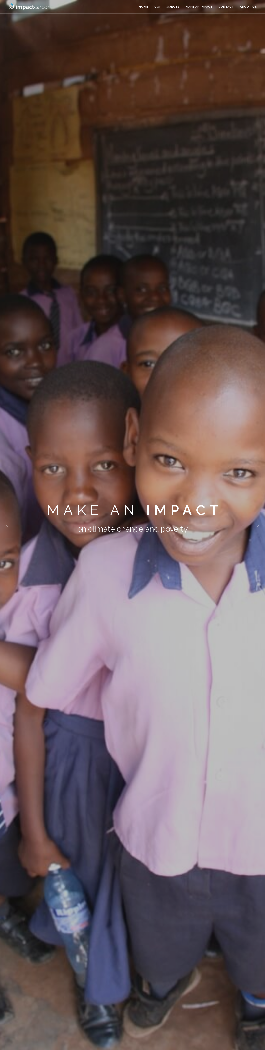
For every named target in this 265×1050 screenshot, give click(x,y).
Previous (7, 525)
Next (258, 525)
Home (143, 6)
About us (248, 6)
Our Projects (167, 6)
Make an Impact (199, 6)
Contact (226, 6)
